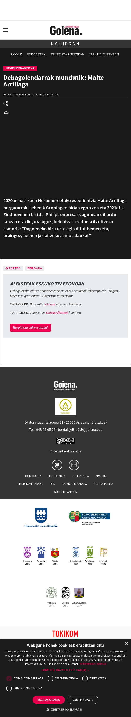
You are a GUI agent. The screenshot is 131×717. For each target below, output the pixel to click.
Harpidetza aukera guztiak (30, 327)
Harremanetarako (30, 484)
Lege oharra (56, 476)
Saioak (16, 54)
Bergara (34, 268)
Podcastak (36, 54)
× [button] (126, 643)
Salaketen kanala (74, 484)
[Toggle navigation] (5, 30)
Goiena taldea (103, 484)
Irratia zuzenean (104, 54)
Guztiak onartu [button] (48, 700)
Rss (52, 484)
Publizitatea (80, 476)
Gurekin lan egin (65, 492)
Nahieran (65, 43)
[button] (65, 670)
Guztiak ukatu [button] (83, 700)
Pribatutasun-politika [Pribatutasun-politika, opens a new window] (93, 664)
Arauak (101, 476)
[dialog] (65, 678)
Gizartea (12, 268)
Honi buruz (33, 476)
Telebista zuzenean (67, 54)
